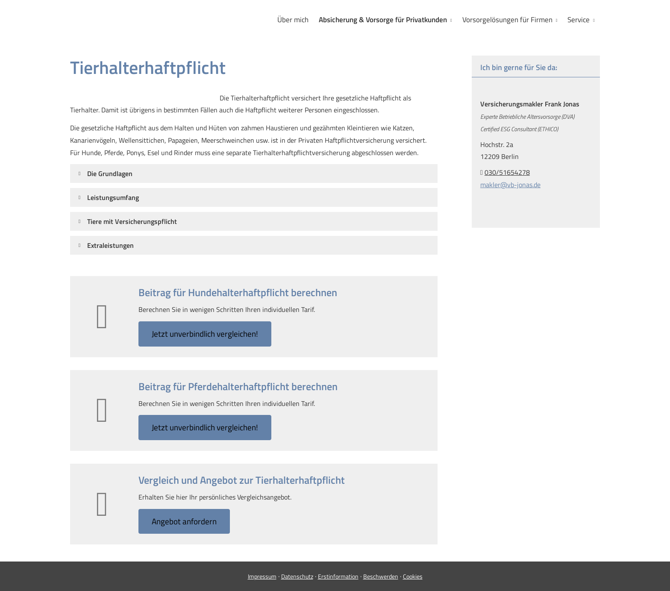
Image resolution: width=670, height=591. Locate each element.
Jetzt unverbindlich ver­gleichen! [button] (205, 333)
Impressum (262, 576)
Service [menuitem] (578, 19)
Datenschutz (297, 576)
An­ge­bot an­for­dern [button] (184, 521)
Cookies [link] (413, 576)
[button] (109, 173)
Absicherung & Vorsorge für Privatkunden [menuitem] (383, 19)
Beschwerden (380, 576)
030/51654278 (507, 172)
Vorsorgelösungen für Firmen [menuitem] (507, 19)
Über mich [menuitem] (293, 19)
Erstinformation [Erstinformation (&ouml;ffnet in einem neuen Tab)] (338, 576)
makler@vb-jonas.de (510, 184)
